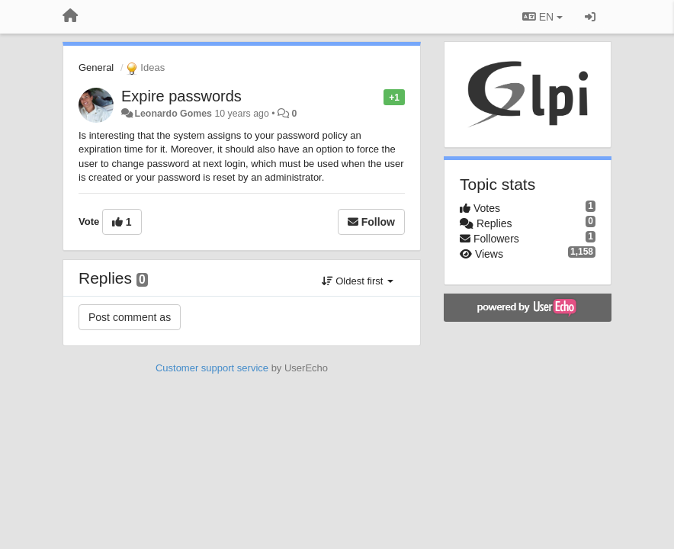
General (96, 67)
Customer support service (212, 368)
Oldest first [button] (357, 281)
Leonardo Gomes (173, 113)
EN (542, 17)
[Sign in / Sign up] (590, 17)
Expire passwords (181, 96)
